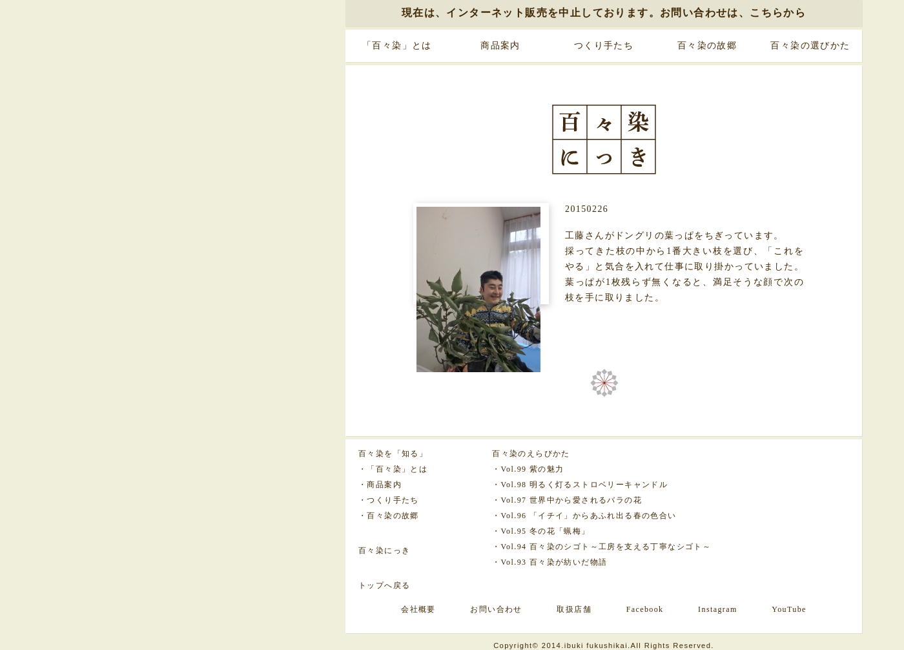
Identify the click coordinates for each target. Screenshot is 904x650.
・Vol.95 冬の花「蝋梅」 (541, 531)
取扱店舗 (574, 609)
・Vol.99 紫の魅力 (528, 469)
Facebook (645, 609)
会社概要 (418, 609)
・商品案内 (380, 484)
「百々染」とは (397, 45)
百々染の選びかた (810, 45)
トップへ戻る (384, 585)
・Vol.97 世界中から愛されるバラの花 (567, 500)
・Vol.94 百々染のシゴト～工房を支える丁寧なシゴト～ (601, 546)
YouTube (789, 609)
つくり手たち (603, 45)
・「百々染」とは (392, 469)
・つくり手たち (388, 500)
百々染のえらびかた (531, 453)
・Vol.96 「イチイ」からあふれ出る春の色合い (584, 515)
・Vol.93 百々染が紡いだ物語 (549, 562)
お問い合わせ (496, 609)
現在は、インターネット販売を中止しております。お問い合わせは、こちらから (604, 12)
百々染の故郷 (707, 45)
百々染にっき (384, 550)
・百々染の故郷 (388, 515)
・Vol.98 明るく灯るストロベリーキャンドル (580, 484)
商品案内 (500, 45)
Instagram (717, 609)
